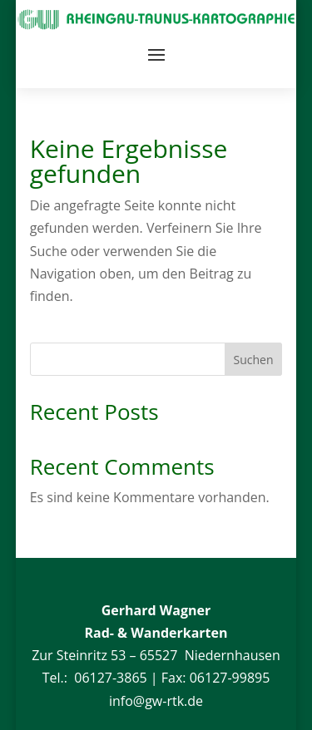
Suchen (254, 359)
